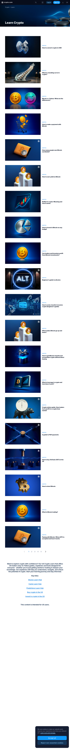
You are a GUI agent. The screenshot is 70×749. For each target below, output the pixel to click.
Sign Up (56, 2)
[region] (52, 737)
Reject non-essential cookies (52, 743)
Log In (49, 2)
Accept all (52, 738)
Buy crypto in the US (35, 592)
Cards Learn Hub (35, 584)
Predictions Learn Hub (35, 588)
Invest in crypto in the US (35, 596)
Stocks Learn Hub (35, 580)
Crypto (7, 7)
